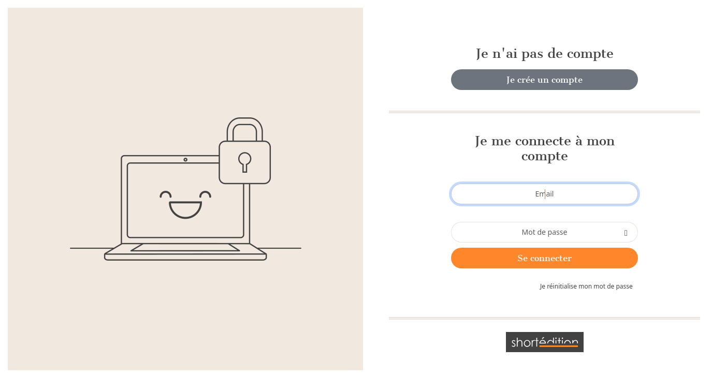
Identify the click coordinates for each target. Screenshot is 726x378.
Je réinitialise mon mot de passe (586, 286)
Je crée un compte (544, 79)
